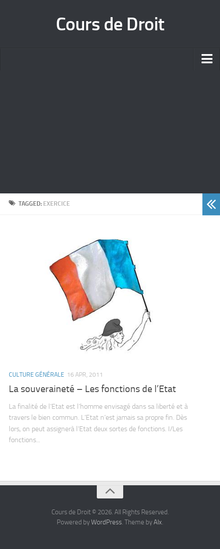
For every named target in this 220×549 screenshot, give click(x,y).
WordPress (106, 522)
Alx (158, 522)
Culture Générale (36, 374)
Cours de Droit (110, 24)
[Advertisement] (110, 131)
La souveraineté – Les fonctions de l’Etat (92, 389)
